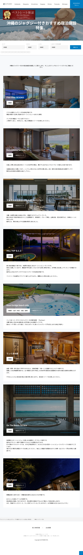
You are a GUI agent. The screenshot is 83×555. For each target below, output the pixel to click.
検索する (75, 47)
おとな (28, 44)
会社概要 (48, 536)
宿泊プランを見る (66, 111)
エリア (3, 44)
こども (40, 44)
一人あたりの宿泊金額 (55, 44)
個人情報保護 (36, 536)
